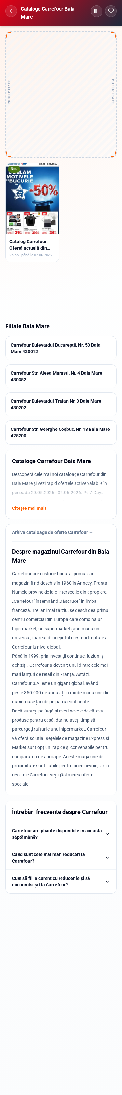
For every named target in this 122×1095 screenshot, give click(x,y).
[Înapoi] (11, 11)
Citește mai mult (29, 508)
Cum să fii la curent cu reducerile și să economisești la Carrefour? (61, 881)
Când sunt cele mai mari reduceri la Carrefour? (61, 858)
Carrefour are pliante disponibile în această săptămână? (61, 834)
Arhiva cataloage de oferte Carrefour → (52, 532)
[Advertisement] (61, 94)
